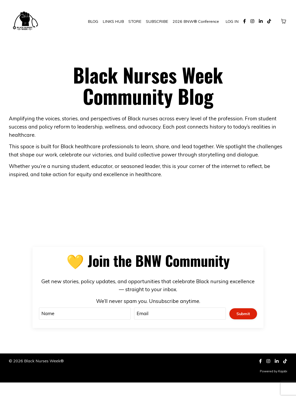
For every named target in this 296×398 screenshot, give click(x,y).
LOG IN (232, 21)
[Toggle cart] (283, 21)
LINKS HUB (113, 21)
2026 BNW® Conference (196, 21)
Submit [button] (243, 327)
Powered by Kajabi (273, 387)
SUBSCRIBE (157, 21)
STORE (134, 21)
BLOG (93, 21)
